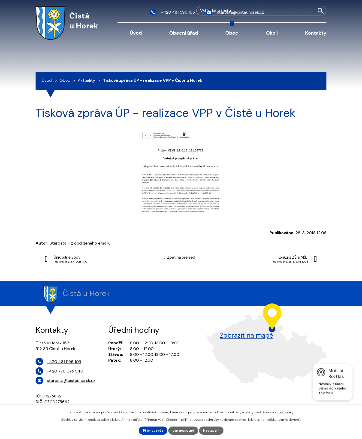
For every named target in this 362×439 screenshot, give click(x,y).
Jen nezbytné (183, 430)
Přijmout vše (152, 430)
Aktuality (86, 80)
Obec (231, 33)
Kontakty (315, 33)
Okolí (272, 33)
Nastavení (212, 430)
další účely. (286, 412)
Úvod (136, 33)
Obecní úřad (183, 33)
